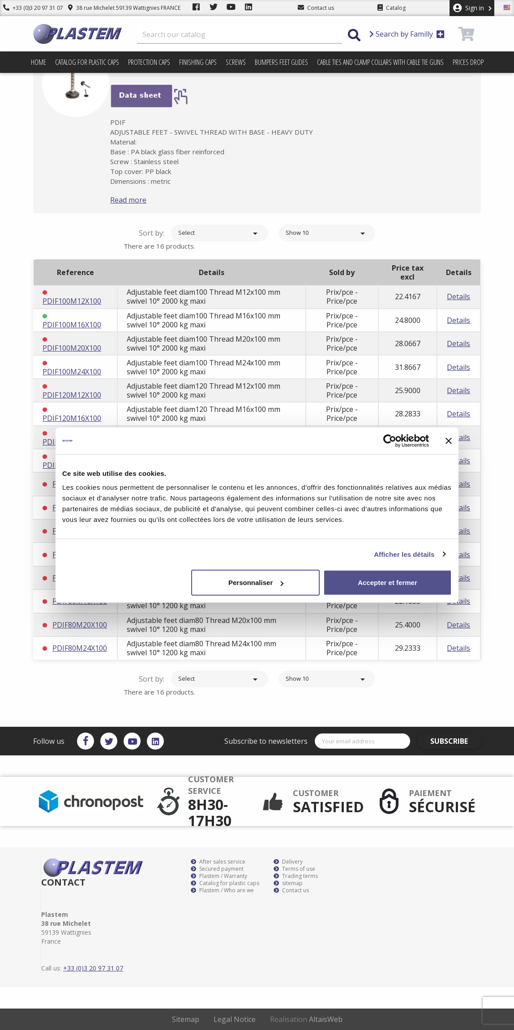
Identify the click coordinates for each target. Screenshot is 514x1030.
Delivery (288, 861)
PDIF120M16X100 (72, 418)
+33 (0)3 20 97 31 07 (30, 8)
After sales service (218, 861)
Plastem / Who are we (222, 890)
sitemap (288, 883)
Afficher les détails (404, 554)
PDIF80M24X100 (79, 648)
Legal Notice (235, 1019)
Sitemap (185, 1019)
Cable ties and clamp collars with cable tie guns (380, 62)
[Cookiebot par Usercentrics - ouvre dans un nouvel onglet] (390, 440)
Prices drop (468, 62)
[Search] (239, 35)
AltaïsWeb (326, 1019)
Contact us (291, 890)
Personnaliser (255, 582)
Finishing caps (198, 62)
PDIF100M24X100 (72, 372)
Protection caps (149, 62)
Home (38, 62)
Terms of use (294, 869)
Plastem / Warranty (219, 876)
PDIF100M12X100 (72, 301)
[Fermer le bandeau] (448, 440)
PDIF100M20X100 (72, 348)
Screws (236, 62)
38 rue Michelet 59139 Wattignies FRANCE (117, 8)
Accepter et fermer (387, 582)
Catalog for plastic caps (87, 62)
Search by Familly (407, 34)
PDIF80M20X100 (79, 625)
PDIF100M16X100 (72, 325)
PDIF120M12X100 (72, 395)
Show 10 (327, 233)
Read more (142, 199)
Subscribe (455, 741)
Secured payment (217, 869)
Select (219, 233)
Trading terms (296, 876)
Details (458, 296)
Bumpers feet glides (281, 62)
